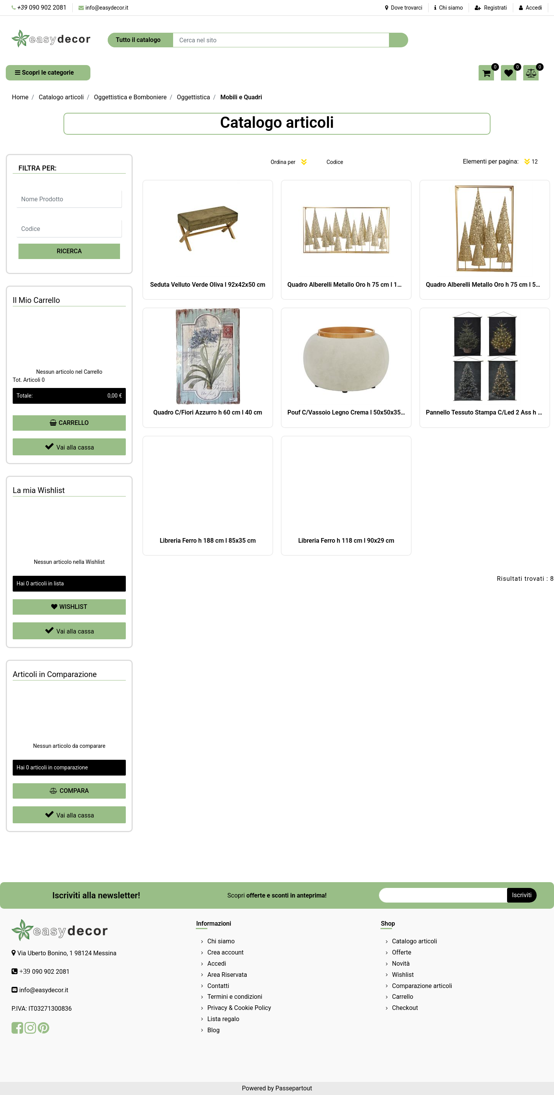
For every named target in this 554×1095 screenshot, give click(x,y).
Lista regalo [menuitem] (223, 1019)
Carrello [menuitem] (402, 996)
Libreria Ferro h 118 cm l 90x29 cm (346, 540)
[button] (398, 40)
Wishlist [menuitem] (403, 974)
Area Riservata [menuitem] (227, 974)
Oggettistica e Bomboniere (130, 97)
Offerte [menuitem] (401, 952)
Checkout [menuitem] (405, 1007)
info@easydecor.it (106, 8)
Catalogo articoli (61, 97)
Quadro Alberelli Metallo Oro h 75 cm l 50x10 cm (485, 284)
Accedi (534, 8)
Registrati (495, 8)
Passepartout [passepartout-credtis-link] (293, 1088)
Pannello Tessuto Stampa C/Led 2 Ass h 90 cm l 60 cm (485, 412)
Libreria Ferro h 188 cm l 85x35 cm (208, 540)
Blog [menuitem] (213, 1030)
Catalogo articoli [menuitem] (414, 941)
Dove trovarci (403, 8)
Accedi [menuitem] (216, 963)
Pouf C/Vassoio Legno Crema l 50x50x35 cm (346, 412)
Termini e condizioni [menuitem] (234, 996)
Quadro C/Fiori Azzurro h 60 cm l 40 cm (208, 412)
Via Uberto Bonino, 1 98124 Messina (67, 953)
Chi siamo (448, 8)
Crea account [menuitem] (225, 952)
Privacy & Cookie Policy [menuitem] (239, 1007)
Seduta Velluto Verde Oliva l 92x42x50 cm (207, 284)
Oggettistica (193, 97)
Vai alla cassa (69, 446)
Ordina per (282, 162)
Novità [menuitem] (401, 963)
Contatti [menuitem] (218, 986)
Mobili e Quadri (241, 97)
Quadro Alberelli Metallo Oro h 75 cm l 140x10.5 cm (346, 284)
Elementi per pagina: (491, 161)
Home (20, 97)
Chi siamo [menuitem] (221, 941)
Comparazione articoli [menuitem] (422, 986)
